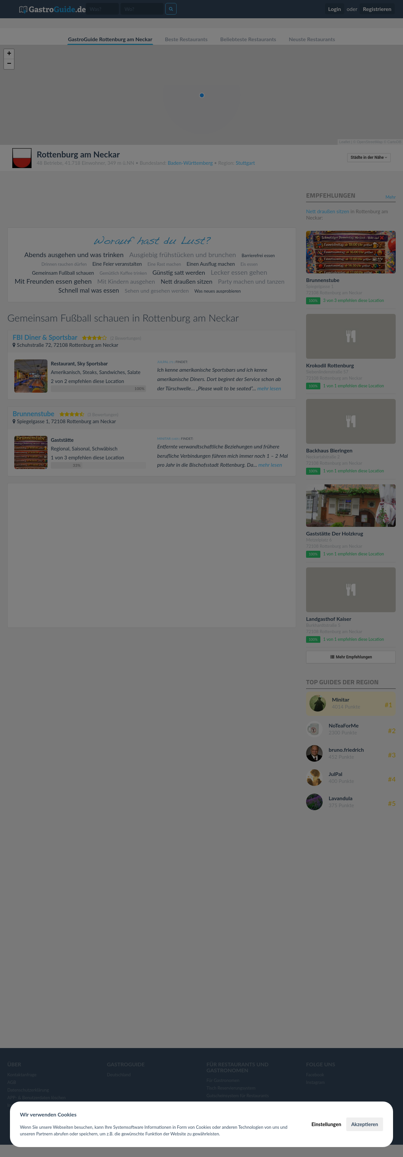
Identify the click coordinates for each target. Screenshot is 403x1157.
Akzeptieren (364, 1124)
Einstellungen (326, 1124)
